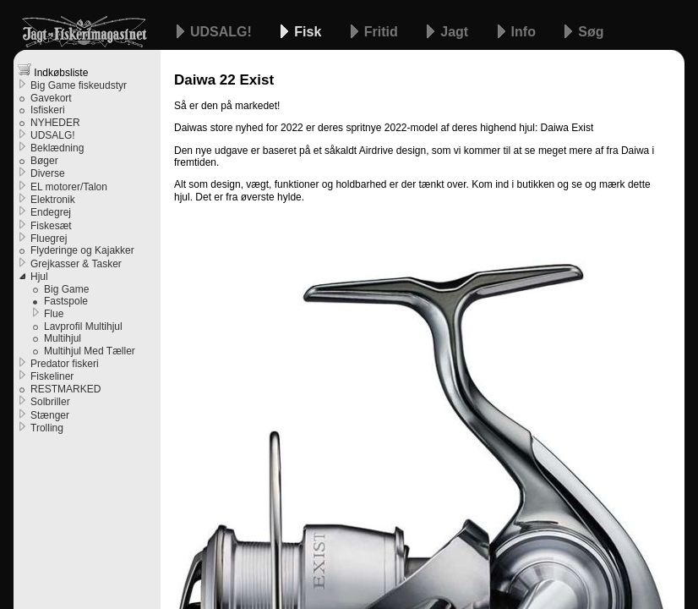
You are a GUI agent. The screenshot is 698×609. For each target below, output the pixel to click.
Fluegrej (48, 238)
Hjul (39, 277)
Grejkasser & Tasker (76, 264)
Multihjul (62, 338)
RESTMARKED (65, 389)
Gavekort (51, 98)
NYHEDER (55, 123)
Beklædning (57, 148)
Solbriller (50, 402)
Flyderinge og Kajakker (82, 250)
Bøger (44, 161)
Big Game (66, 289)
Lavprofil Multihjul (83, 326)
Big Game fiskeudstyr (78, 85)
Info (525, 32)
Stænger (49, 415)
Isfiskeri (47, 110)
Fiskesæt (51, 226)
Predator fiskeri (64, 364)
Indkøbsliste (53, 71)
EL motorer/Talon (68, 187)
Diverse (47, 173)
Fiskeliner (52, 376)
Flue (53, 314)
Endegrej (50, 212)
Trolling (46, 428)
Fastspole (66, 301)
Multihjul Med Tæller (89, 351)
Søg (590, 32)
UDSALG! (222, 32)
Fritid (382, 32)
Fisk (309, 32)
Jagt (456, 32)
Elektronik (52, 200)
